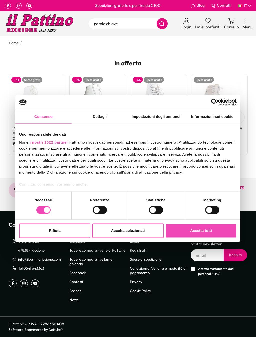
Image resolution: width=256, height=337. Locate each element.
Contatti (222, 5)
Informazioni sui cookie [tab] (212, 116)
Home (13, 43)
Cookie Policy (140, 290)
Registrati (138, 250)
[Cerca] (162, 23)
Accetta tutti (201, 231)
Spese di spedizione (146, 259)
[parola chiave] (128, 23)
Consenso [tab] (43, 116)
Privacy (136, 282)
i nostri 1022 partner (49, 142)
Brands (75, 290)
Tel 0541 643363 (31, 268)
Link (216, 274)
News (74, 300)
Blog (198, 5)
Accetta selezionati (128, 231)
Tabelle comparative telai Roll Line (98, 250)
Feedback (78, 272)
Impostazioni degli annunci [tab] (156, 116)
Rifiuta (55, 231)
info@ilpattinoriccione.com (39, 259)
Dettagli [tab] (100, 116)
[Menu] (247, 24)
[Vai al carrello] (231, 24)
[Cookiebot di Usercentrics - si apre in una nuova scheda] (215, 102)
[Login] (187, 24)
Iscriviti (235, 255)
